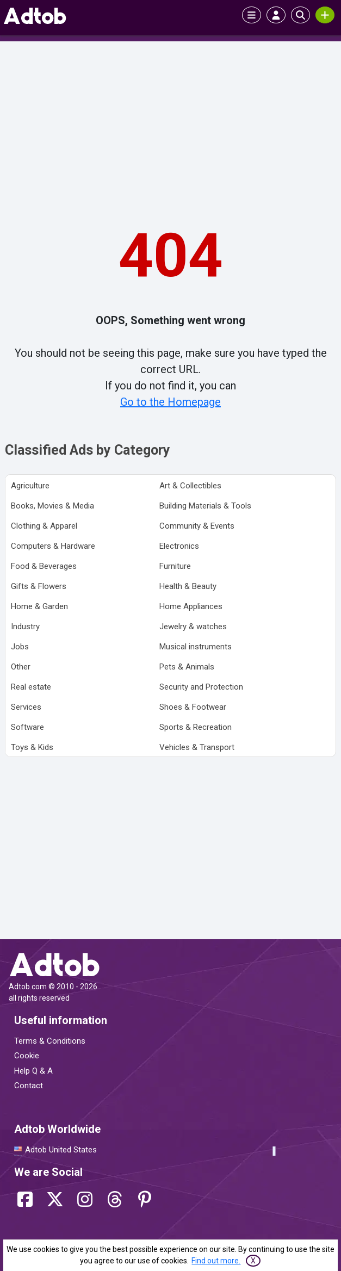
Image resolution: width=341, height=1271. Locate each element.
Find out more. (215, 1260)
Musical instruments (195, 647)
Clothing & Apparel (44, 526)
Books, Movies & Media (52, 506)
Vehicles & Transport (196, 747)
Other (20, 667)
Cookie (26, 1056)
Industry (25, 626)
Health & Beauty (187, 586)
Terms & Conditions (49, 1041)
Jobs (20, 647)
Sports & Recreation (195, 727)
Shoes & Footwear (192, 707)
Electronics (179, 546)
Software (27, 727)
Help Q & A (33, 1071)
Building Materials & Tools (205, 506)
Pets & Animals (186, 667)
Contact (28, 1085)
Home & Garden (39, 606)
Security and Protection (201, 687)
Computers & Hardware (53, 546)
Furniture (175, 566)
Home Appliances (190, 606)
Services (26, 707)
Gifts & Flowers (38, 586)
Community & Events (196, 526)
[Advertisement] (170, 125)
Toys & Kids (32, 747)
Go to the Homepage (170, 401)
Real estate (31, 687)
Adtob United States (61, 1150)
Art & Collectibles (190, 486)
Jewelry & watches (193, 626)
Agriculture (30, 486)
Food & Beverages (44, 566)
